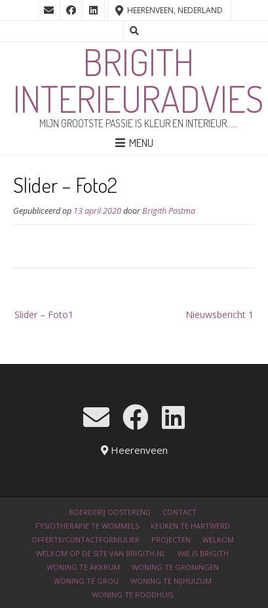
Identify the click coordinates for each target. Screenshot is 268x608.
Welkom (218, 539)
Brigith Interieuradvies (138, 80)
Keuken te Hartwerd (190, 526)
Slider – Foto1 (43, 314)
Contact (180, 512)
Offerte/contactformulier (85, 539)
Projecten (171, 539)
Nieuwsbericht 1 (219, 314)
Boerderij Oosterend (110, 512)
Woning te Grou (86, 581)
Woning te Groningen (175, 567)
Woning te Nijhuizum (171, 581)
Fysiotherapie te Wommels (87, 526)
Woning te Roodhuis (132, 594)
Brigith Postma (168, 210)
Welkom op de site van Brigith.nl (101, 553)
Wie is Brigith (203, 553)
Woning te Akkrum (83, 567)
